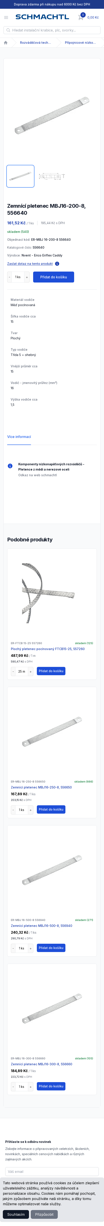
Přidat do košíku (53, 277)
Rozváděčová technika (36, 42)
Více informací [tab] (19, 436)
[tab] (20, 176)
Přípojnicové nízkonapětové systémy (81, 42)
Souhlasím (16, 1214)
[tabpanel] (52, 115)
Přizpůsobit (44, 1214)
